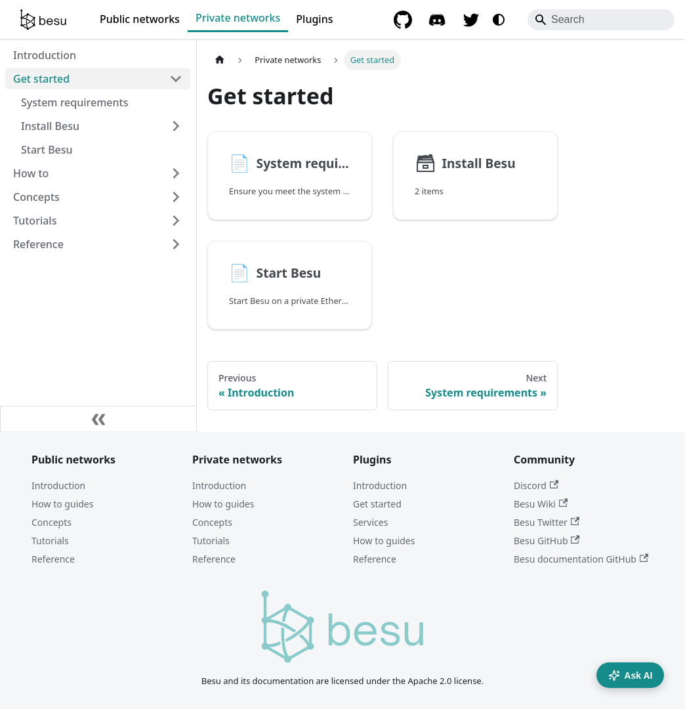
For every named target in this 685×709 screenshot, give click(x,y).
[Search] (601, 19)
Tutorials (50, 540)
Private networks (238, 18)
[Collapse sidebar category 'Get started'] (175, 78)
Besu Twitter (546, 522)
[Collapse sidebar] (98, 419)
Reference (53, 559)
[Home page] (219, 60)
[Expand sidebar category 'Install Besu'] (175, 126)
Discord (536, 485)
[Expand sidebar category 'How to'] (175, 173)
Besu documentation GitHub (581, 559)
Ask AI (630, 675)
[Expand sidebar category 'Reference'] (175, 244)
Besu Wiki (541, 504)
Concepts (51, 522)
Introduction (58, 485)
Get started (377, 504)
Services (370, 522)
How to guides (62, 504)
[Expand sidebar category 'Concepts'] (175, 196)
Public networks (140, 19)
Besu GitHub (547, 540)
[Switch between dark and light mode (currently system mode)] (498, 19)
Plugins (314, 19)
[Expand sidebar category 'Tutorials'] (175, 220)
